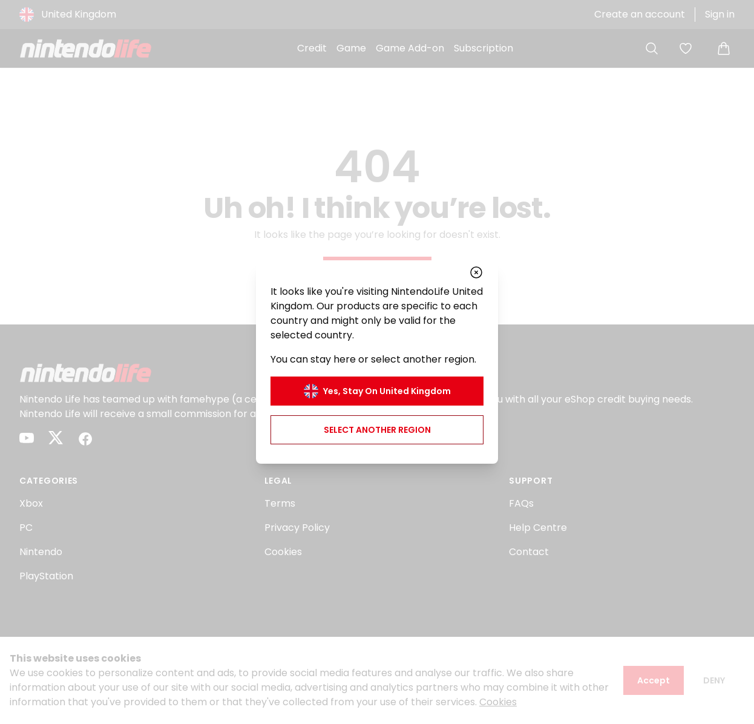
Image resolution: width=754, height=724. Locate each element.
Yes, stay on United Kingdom (377, 391)
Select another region (377, 430)
